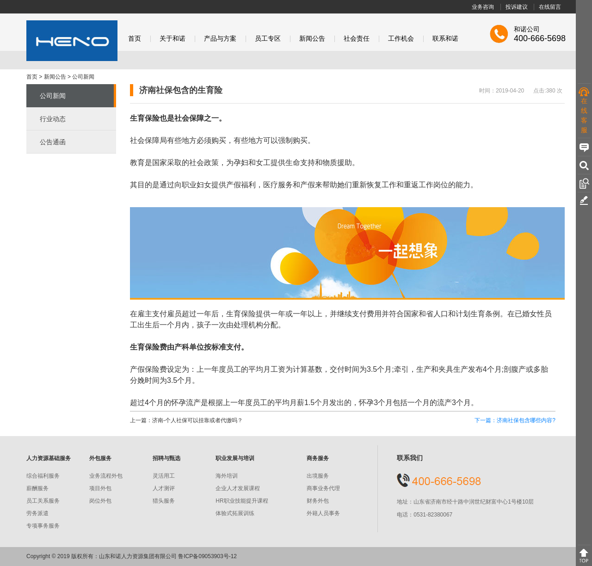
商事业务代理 (323, 488)
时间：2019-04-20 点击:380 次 (520, 90)
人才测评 (164, 488)
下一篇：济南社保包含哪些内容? (515, 420)
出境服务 (318, 476)
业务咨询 (483, 7)
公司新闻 (83, 77)
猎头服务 (164, 501)
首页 (134, 38)
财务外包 (318, 501)
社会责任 (357, 38)
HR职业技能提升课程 (242, 501)
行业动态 (53, 119)
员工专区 (268, 38)
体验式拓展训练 (235, 513)
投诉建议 (517, 7)
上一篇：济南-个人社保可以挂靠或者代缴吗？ (186, 420)
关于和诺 (172, 38)
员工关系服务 (43, 501)
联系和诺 (445, 38)
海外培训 (227, 476)
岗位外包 (100, 501)
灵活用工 (164, 476)
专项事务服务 (43, 526)
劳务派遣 (37, 513)
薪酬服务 (37, 488)
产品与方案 (220, 38)
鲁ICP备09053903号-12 (207, 556)
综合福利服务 (43, 476)
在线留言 (550, 7)
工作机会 (401, 38)
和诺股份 (71, 40)
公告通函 (53, 142)
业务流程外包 (106, 476)
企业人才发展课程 (238, 488)
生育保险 (145, 347)
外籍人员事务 (323, 513)
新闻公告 (312, 38)
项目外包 (100, 488)
